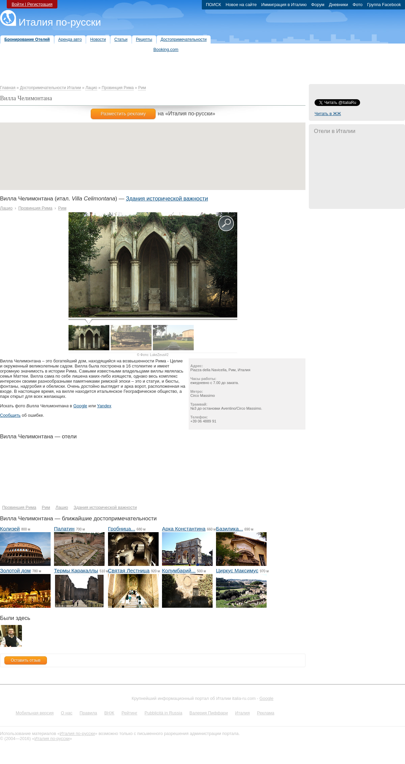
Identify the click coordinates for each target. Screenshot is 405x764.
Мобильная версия (35, 712)
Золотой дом (15, 570)
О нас (66, 712)
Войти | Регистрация (31, 4)
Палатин (64, 528)
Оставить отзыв (25, 660)
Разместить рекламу (123, 113)
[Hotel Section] (115, 474)
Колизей (10, 528)
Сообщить (10, 415)
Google (80, 405)
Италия (242, 712)
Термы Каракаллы (76, 570)
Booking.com (166, 49)
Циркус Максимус (237, 570)
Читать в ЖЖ (328, 113)
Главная (8, 87)
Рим (142, 87)
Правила (88, 712)
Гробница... (121, 528)
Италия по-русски (60, 22)
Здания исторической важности (167, 198)
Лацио (91, 87)
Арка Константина (184, 528)
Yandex (104, 405)
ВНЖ (109, 712)
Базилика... (229, 528)
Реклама (265, 712)
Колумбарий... (179, 570)
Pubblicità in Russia (163, 712)
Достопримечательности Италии (50, 87)
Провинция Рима (118, 87)
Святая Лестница (129, 570)
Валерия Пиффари (208, 712)
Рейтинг (129, 712)
